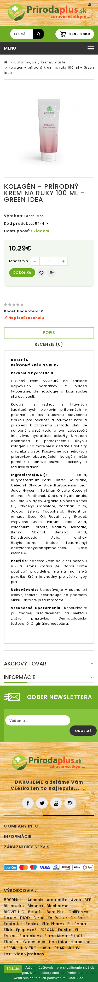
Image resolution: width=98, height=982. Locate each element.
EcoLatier (13, 923)
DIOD (25, 917)
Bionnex (35, 905)
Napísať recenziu (24, 317)
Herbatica (80, 941)
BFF (88, 899)
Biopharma (57, 905)
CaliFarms (78, 911)
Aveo (76, 899)
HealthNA (58, 941)
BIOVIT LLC (14, 911)
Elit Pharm (77, 923)
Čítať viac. (76, 978)
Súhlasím (13, 969)
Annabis (35, 899)
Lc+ (7, 953)
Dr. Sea (78, 917)
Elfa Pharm (53, 923)
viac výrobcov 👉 (32, 953)
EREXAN (48, 929)
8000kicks (14, 899)
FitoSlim (12, 941)
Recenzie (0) (49, 344)
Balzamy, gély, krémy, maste (39, 62)
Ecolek (32, 923)
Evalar (10, 935)
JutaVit (75, 947)
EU (77, 929)
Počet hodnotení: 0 (23, 311)
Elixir (8, 929)
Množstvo (18, 261)
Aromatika (57, 899)
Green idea (34, 216)
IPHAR (59, 947)
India (45, 947)
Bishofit (35, 911)
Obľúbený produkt (41, 272)
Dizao (39, 917)
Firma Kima (56, 935)
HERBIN (10, 947)
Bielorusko (14, 905)
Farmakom (30, 935)
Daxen (10, 917)
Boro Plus (56, 911)
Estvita (65, 929)
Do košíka (22, 272)
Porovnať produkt (51, 272)
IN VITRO (28, 947)
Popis (49, 332)
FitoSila (78, 935)
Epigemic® (26, 929)
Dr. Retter (57, 917)
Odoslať (83, 731)
